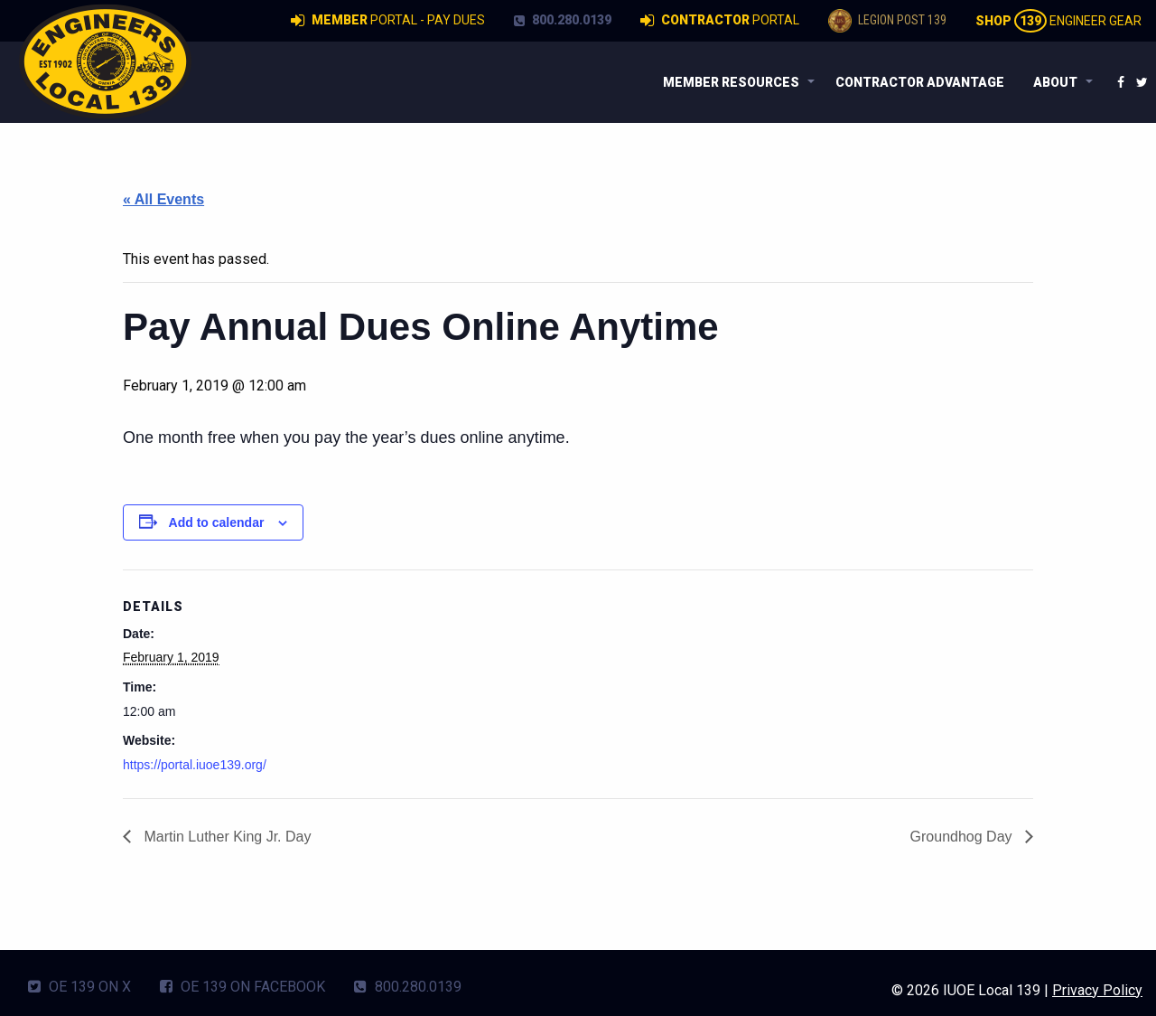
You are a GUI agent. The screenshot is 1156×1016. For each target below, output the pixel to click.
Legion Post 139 (887, 21)
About (1055, 82)
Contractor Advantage (919, 82)
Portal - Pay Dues (388, 21)
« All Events (163, 199)
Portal (719, 21)
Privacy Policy (1097, 990)
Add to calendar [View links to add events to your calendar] (217, 522)
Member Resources (731, 82)
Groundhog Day (963, 836)
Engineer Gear (1058, 21)
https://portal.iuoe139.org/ (194, 764)
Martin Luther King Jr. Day (225, 836)
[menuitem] (734, 82)
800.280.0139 (562, 20)
